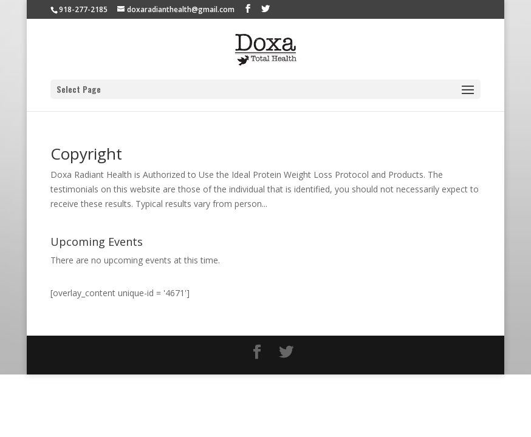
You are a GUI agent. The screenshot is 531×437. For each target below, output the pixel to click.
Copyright (86, 153)
